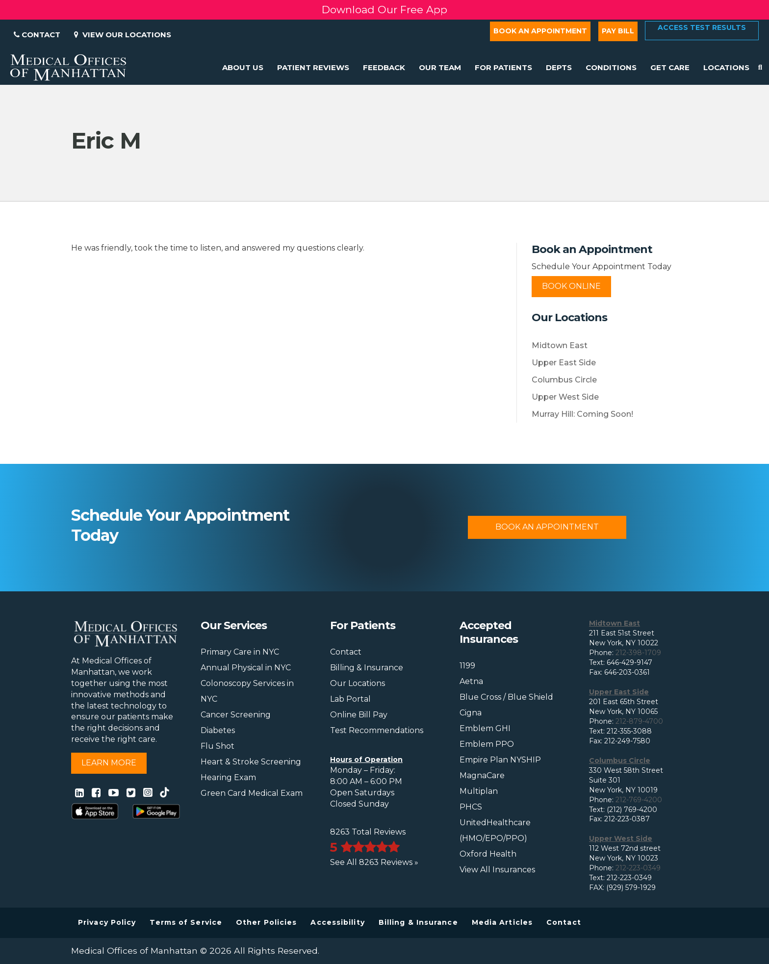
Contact (37, 34)
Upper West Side (565, 397)
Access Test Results (702, 27)
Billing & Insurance (366, 667)
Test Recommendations (376, 730)
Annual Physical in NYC (246, 667)
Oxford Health (488, 854)
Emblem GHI (485, 728)
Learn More (108, 762)
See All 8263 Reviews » (374, 862)
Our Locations (357, 683)
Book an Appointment (540, 30)
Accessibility (337, 922)
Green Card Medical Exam (252, 793)
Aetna (471, 681)
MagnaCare (482, 775)
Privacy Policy (107, 922)
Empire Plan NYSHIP (500, 759)
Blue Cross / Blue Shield (506, 697)
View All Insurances (497, 869)
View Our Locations (122, 34)
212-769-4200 (638, 799)
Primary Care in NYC (240, 652)
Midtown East (560, 345)
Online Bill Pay (358, 714)
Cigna (471, 712)
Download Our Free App (384, 9)
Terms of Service (186, 922)
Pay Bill (618, 30)
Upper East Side (564, 362)
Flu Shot (217, 746)
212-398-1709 (638, 652)
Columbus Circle (564, 379)
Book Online (571, 286)
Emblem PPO (487, 744)
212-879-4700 (639, 721)
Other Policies (266, 922)
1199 (467, 665)
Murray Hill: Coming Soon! (582, 414)
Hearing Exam (228, 777)
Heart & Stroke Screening (251, 761)
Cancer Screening (236, 714)
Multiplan (479, 791)
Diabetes (218, 730)
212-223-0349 (638, 867)
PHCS (471, 807)
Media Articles (502, 922)
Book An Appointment (547, 527)
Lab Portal (350, 699)
